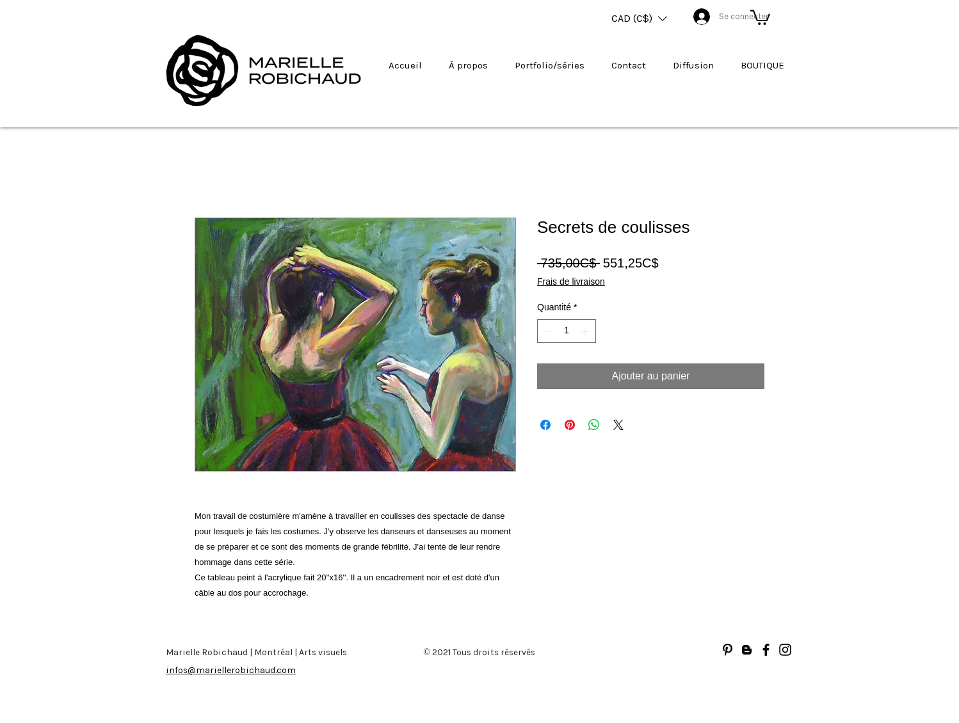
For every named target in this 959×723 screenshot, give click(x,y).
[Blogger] (747, 650)
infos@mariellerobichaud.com (231, 670)
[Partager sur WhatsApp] (594, 425)
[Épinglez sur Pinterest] (569, 425)
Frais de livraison (571, 281)
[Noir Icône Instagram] (785, 650)
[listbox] (639, 18)
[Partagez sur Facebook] (545, 425)
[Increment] (586, 331)
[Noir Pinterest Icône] (728, 650)
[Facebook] (766, 650)
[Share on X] (618, 425)
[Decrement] (547, 331)
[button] (639, 18)
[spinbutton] (566, 331)
